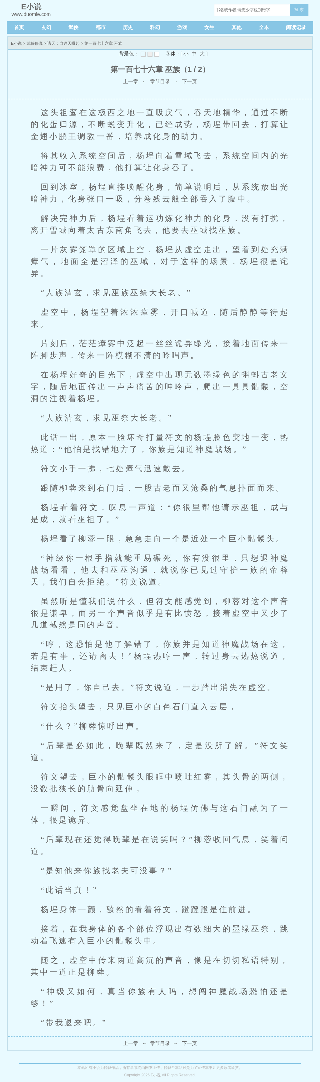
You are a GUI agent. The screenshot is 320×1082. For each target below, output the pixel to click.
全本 (264, 27)
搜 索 (299, 9)
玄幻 (46, 27)
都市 (101, 27)
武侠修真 (35, 43)
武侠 (73, 27)
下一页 (189, 81)
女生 (209, 27)
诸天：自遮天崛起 (63, 43)
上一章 (130, 81)
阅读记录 (296, 27)
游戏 (182, 27)
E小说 (16, 43)
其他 (237, 27)
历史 (128, 27)
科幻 (155, 27)
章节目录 (160, 81)
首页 (19, 27)
